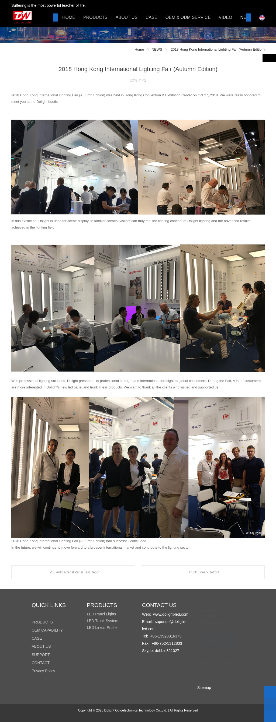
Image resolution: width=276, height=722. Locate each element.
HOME (68, 17)
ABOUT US (127, 17)
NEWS (157, 49)
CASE (151, 17)
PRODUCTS (95, 17)
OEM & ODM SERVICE (188, 17)
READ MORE (216, 637)
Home (139, 49)
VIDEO (225, 17)
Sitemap (204, 687)
